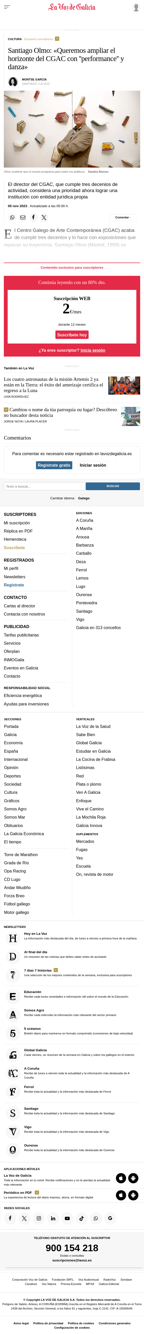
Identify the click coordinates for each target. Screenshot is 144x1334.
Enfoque (83, 800)
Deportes (12, 776)
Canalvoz (31, 1283)
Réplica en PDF (18, 531)
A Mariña (84, 528)
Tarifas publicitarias (21, 635)
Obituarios (13, 825)
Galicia (10, 734)
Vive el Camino (90, 809)
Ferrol (81, 570)
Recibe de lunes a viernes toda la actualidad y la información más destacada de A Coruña (67, 1073)
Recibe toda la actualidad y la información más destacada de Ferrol (58, 1091)
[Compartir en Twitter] (44, 217)
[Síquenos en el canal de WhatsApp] (96, 1218)
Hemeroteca (15, 539)
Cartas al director (19, 606)
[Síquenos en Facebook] (10, 1218)
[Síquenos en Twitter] (24, 1218)
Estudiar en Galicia (93, 751)
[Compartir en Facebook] (33, 217)
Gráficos (11, 800)
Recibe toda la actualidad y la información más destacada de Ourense (60, 1150)
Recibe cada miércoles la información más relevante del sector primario (61, 1015)
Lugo (80, 586)
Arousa (82, 537)
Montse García (34, 79)
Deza (81, 561)
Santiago (84, 611)
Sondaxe (126, 1279)
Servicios (12, 643)
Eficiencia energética (23, 695)
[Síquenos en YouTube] (67, 1218)
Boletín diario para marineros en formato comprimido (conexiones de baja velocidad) (69, 1033)
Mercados (85, 841)
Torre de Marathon (21, 854)
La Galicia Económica (24, 833)
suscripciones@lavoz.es (72, 1260)
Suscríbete (14, 547)
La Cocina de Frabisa (95, 759)
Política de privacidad (48, 1323)
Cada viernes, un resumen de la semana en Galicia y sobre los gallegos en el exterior (70, 1055)
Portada (11, 726)
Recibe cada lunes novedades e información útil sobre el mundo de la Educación (67, 996)
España (11, 751)
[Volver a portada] (72, 7)
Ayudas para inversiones (26, 704)
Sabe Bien (85, 734)
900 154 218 (72, 1248)
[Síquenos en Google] (110, 1218)
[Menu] (7, 7)
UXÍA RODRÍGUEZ (16, 396)
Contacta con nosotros (24, 614)
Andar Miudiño (17, 887)
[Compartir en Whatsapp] (12, 217)
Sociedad (12, 784)
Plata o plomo (88, 784)
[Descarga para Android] (133, 1178)
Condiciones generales (115, 1323)
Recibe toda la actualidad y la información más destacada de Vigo (57, 1132)
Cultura (10, 792)
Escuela (83, 866)
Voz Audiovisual (88, 1279)
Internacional (16, 759)
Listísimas (85, 767)
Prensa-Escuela (71, 1283)
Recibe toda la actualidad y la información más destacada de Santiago (60, 1113)
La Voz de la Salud (93, 726)
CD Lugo (12, 879)
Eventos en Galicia (21, 668)
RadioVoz (109, 1279)
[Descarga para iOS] (121, 1178)
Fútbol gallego (17, 904)
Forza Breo (14, 895)
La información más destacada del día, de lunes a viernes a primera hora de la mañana (71, 938)
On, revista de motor (94, 874)
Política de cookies (81, 1323)
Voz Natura (49, 1283)
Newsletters (14, 576)
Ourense (84, 594)
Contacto (12, 676)
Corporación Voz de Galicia (29, 1279)
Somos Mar (14, 817)
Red (80, 776)
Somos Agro (15, 809)
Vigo (80, 619)
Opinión (11, 767)
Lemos (82, 578)
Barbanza (85, 545)
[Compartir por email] (23, 217)
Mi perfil (11, 568)
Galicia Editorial (109, 1283)
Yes (79, 858)
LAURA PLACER (36, 421)
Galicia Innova (89, 825)
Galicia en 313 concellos (98, 627)
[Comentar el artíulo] (123, 217)
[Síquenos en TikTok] (82, 1218)
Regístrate (14, 585)
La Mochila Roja (91, 817)
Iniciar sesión (93, 465)
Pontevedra (86, 602)
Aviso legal (21, 1323)
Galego (84, 498)
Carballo (83, 553)
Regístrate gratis (54, 465)
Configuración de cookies (72, 1327)
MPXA (90, 1283)
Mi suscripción (17, 523)
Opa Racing (15, 871)
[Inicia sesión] (135, 6)
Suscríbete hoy (72, 334)
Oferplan (12, 651)
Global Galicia (89, 742)
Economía (13, 742)
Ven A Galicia (88, 792)
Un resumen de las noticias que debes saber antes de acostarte (56, 957)
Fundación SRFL (63, 1279)
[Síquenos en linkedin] (53, 1218)
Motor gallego (16, 912)
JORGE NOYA (13, 421)
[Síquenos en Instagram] (39, 1218)
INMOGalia (14, 659)
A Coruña (84, 520)
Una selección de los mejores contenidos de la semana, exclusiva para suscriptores (69, 975)
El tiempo (12, 842)
